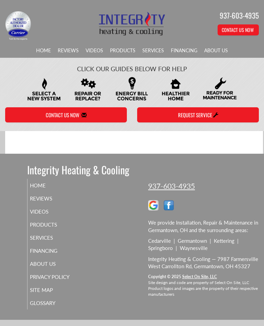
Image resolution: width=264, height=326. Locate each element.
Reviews (68, 50)
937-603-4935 (171, 186)
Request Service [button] (198, 115)
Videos (94, 50)
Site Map (49, 296)
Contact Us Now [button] (238, 29)
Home (43, 50)
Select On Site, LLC (199, 276)
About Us (216, 50)
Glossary (50, 309)
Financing (184, 50)
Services (153, 50)
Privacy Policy (48, 280)
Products (122, 50)
